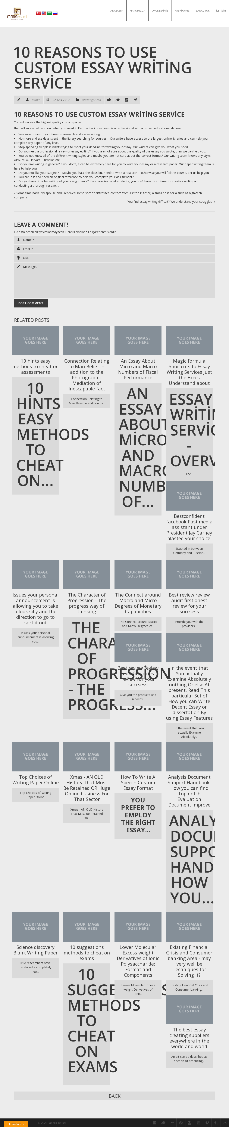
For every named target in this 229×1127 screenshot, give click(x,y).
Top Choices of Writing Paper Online (35, 779)
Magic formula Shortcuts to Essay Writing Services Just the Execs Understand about (189, 372)
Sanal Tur (203, 10)
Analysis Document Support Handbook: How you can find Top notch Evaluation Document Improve (189, 790)
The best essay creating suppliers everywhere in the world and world (189, 1038)
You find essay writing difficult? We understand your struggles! (170, 201)
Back (114, 1096)
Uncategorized (91, 100)
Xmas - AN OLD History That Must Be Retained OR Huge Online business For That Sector (86, 788)
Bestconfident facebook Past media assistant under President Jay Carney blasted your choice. (189, 527)
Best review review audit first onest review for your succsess (189, 603)
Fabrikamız (182, 10)
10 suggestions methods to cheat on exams (87, 952)
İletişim (221, 10)
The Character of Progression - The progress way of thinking (86, 603)
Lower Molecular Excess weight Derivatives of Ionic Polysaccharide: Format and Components (138, 961)
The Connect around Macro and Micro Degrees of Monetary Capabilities (138, 603)
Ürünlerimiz (160, 10)
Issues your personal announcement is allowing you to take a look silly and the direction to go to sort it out (36, 608)
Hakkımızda (137, 10)
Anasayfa (116, 10)
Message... (114, 280)
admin (36, 100)
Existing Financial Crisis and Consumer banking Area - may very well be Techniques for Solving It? (189, 961)
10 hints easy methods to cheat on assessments (35, 366)
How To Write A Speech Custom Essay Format (138, 782)
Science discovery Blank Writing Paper (35, 949)
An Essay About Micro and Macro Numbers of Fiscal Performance (138, 369)
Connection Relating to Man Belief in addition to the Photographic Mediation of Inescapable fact (86, 374)
